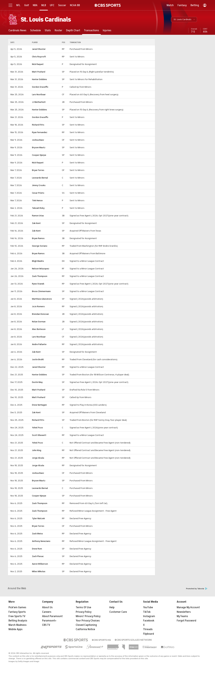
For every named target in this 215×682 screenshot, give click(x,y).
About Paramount (52, 616)
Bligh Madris (38, 261)
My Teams (182, 616)
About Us (47, 607)
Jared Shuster (39, 49)
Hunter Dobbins (39, 79)
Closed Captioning (86, 625)
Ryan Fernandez (39, 132)
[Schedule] (35, 30)
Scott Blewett (39, 435)
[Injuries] (107, 30)
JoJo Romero (38, 306)
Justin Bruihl (38, 359)
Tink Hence (37, 200)
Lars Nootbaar (39, 94)
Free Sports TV (17, 616)
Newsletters (184, 612)
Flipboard (148, 633)
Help (111, 607)
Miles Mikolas (38, 571)
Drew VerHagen (39, 404)
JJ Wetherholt (39, 102)
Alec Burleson (39, 329)
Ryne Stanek (38, 283)
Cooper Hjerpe (39, 155)
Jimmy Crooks (39, 185)
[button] (184, 19)
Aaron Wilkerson (40, 563)
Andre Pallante (39, 344)
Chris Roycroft (39, 56)
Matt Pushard (38, 71)
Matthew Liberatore (42, 299)
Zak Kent (36, 223)
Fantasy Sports (17, 612)
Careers (46, 612)
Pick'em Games (17, 607)
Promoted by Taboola (196, 589)
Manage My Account (188, 607)
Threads (148, 629)
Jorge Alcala (38, 457)
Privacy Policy (83, 612)
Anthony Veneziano (41, 541)
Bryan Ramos (38, 238)
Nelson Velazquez (40, 268)
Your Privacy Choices (88, 620)
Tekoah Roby (38, 208)
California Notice (85, 629)
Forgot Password (186, 620)
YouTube (148, 607)
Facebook (148, 620)
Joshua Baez (38, 140)
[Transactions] (91, 30)
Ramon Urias (38, 215)
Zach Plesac (38, 556)
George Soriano (39, 246)
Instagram (149, 616)
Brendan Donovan (40, 314)
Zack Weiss (37, 533)
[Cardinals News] (17, 30)
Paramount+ (49, 620)
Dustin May (37, 382)
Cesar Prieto (38, 193)
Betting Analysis (18, 620)
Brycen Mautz (38, 147)
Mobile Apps (16, 629)
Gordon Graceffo (40, 87)
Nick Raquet (38, 64)
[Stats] (48, 30)
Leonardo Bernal (40, 177)
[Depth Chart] (73, 30)
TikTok (147, 612)
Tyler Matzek (38, 518)
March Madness (18, 625)
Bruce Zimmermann (41, 291)
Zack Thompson (39, 276)
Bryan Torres (38, 170)
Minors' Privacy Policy (88, 616)
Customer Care (118, 612)
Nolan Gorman (39, 321)
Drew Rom (37, 548)
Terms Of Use (83, 607)
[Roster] (58, 30)
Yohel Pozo (37, 427)
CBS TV (46, 625)
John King (36, 450)
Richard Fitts (38, 124)
